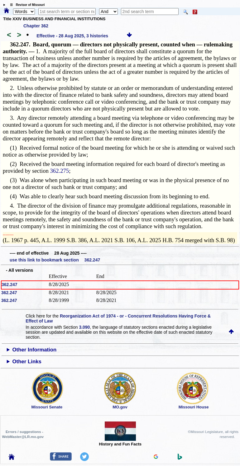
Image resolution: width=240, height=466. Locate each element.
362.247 (9, 284)
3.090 (84, 327)
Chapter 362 (35, 25)
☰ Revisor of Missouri (26, 5)
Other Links (26, 362)
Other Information (34, 350)
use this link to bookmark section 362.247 (55, 259)
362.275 (59, 170)
